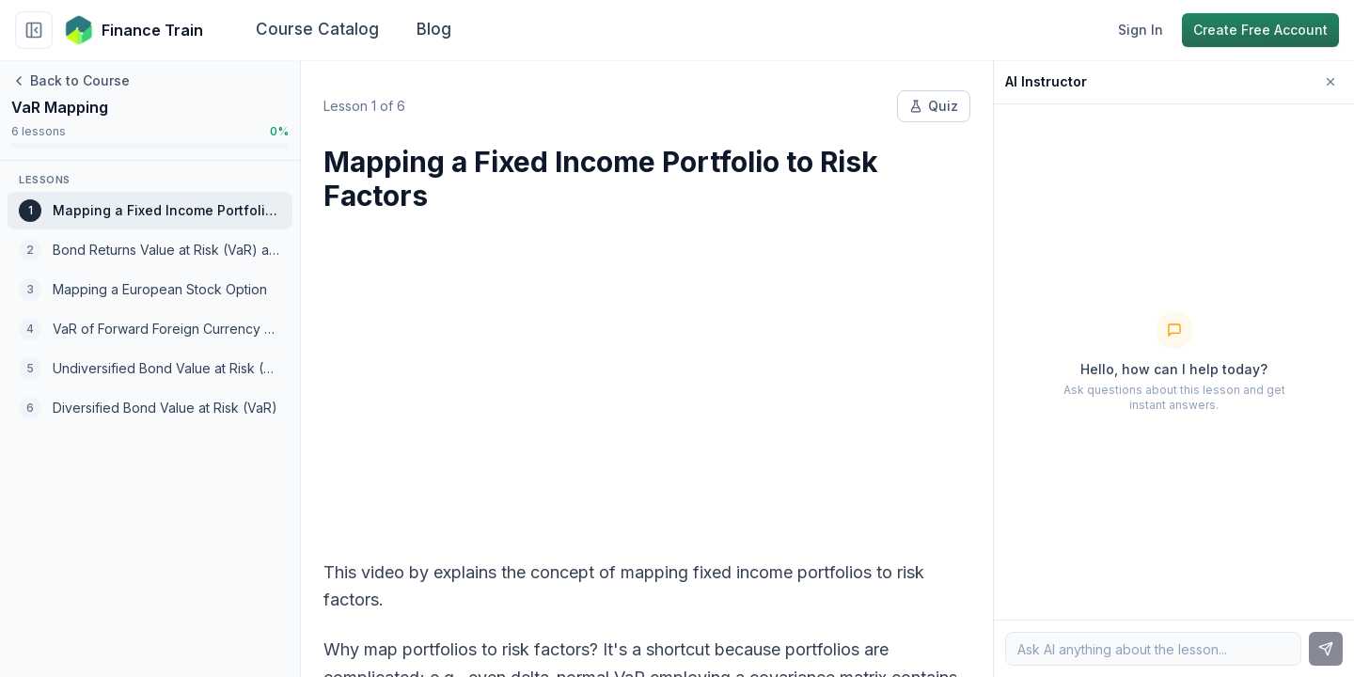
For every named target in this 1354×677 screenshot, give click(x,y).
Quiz (933, 106)
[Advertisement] (646, 374)
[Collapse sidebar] (34, 30)
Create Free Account (1260, 30)
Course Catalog (317, 29)
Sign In (1140, 30)
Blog (434, 29)
